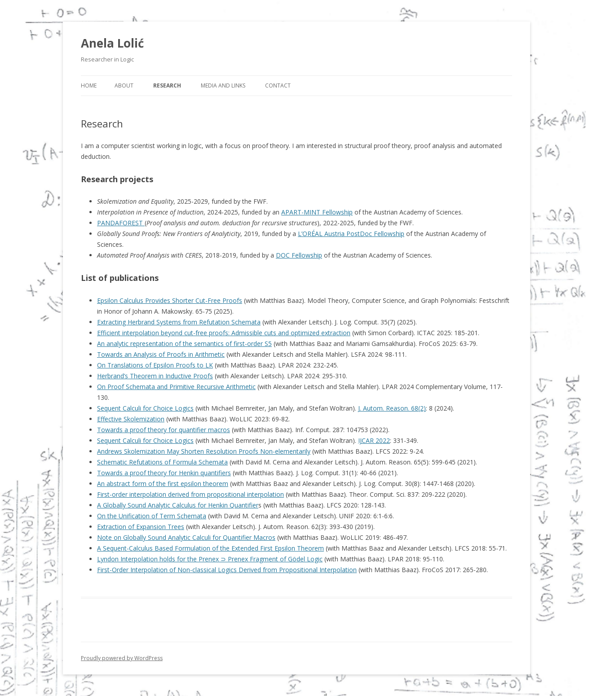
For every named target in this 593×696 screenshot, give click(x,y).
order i (121, 494)
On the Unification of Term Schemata (151, 516)
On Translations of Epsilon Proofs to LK (155, 365)
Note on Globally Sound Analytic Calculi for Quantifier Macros (186, 537)
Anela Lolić (112, 43)
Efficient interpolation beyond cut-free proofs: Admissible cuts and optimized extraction (223, 332)
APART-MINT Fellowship (317, 212)
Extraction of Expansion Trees (140, 526)
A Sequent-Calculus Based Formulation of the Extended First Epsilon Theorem (210, 548)
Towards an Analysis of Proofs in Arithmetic (161, 354)
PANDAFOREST (121, 223)
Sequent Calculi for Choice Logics (145, 408)
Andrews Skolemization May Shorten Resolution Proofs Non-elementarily (203, 451)
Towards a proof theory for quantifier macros (163, 429)
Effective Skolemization (130, 419)
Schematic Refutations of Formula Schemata (162, 462)
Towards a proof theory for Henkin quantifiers (164, 472)
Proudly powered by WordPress (122, 658)
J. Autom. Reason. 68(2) (392, 408)
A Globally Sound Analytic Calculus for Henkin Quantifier (177, 505)
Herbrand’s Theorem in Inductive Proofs (155, 376)
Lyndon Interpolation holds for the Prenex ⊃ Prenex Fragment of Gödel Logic (210, 559)
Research (167, 85)
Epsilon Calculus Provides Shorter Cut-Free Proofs (169, 300)
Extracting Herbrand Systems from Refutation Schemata (179, 322)
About (124, 85)
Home (89, 85)
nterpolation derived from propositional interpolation (207, 494)
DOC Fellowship (299, 255)
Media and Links (223, 85)
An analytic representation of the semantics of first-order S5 (184, 343)
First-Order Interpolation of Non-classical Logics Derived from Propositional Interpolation (227, 569)
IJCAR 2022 (374, 440)
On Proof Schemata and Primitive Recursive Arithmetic (176, 386)
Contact (278, 85)
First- (104, 494)
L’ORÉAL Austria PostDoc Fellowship (351, 233)
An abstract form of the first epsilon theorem (162, 483)
